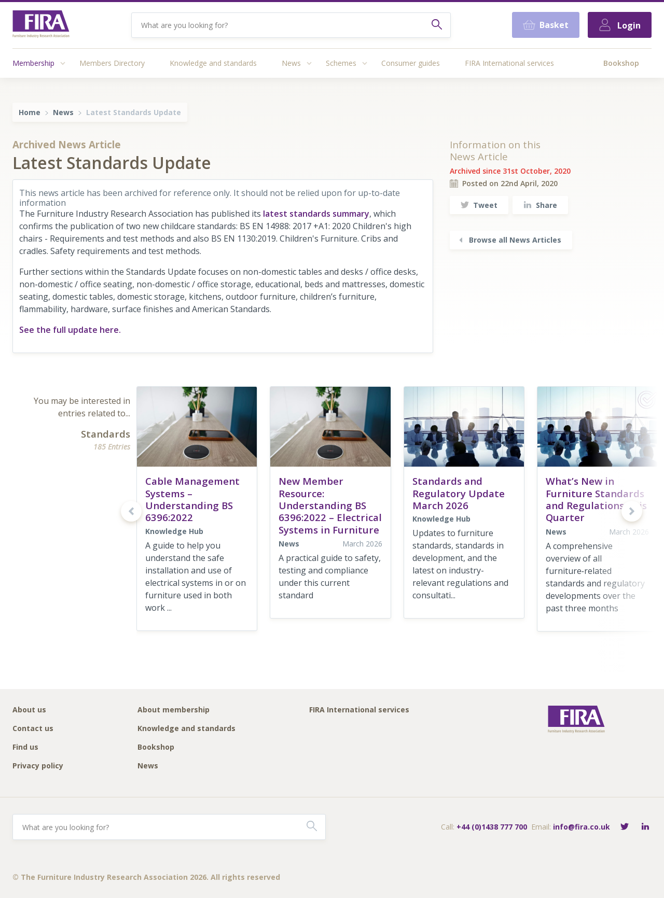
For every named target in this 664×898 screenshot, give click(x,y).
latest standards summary (316, 213)
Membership (33, 63)
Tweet (479, 205)
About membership (173, 710)
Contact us (32, 728)
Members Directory (112, 63)
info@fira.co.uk (581, 827)
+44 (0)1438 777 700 (492, 827)
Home (29, 112)
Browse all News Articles (509, 240)
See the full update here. (70, 329)
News (291, 63)
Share (540, 205)
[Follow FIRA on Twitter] (624, 827)
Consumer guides (410, 63)
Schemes (341, 63)
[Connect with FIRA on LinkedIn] (645, 827)
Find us (25, 747)
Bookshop (621, 63)
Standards (105, 433)
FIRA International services (509, 63)
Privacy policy (37, 766)
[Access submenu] (62, 63)
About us (29, 710)
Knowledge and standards (213, 63)
